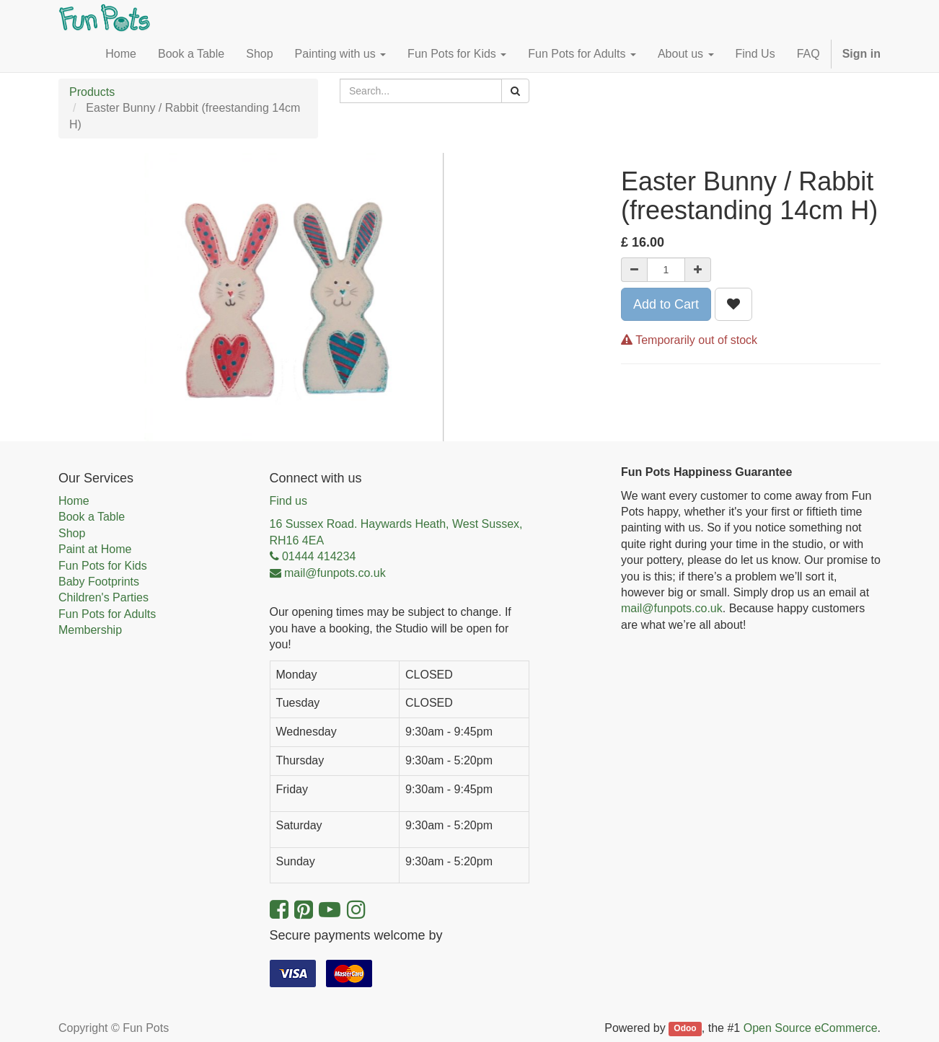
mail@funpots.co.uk (672, 608)
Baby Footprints (98, 581)
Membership (90, 630)
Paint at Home (94, 549)
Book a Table (91, 517)
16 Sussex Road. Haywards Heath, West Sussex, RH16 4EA (396, 532)
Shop (71, 533)
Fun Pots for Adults (107, 614)
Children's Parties (103, 597)
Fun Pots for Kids (102, 566)
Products (92, 92)
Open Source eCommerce (811, 1028)
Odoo (685, 1029)
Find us (288, 501)
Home (73, 501)
